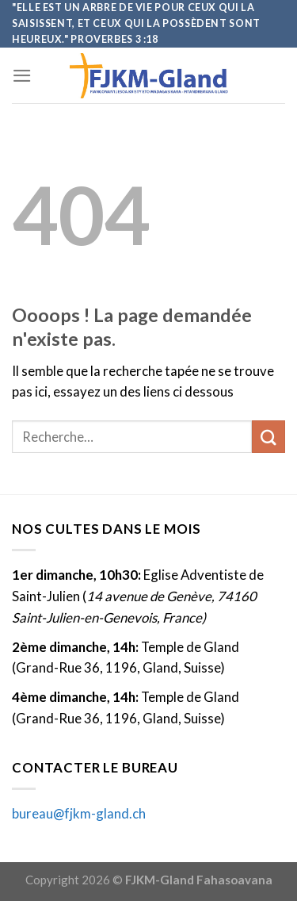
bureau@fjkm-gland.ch (79, 813)
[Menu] (22, 76)
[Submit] (268, 436)
